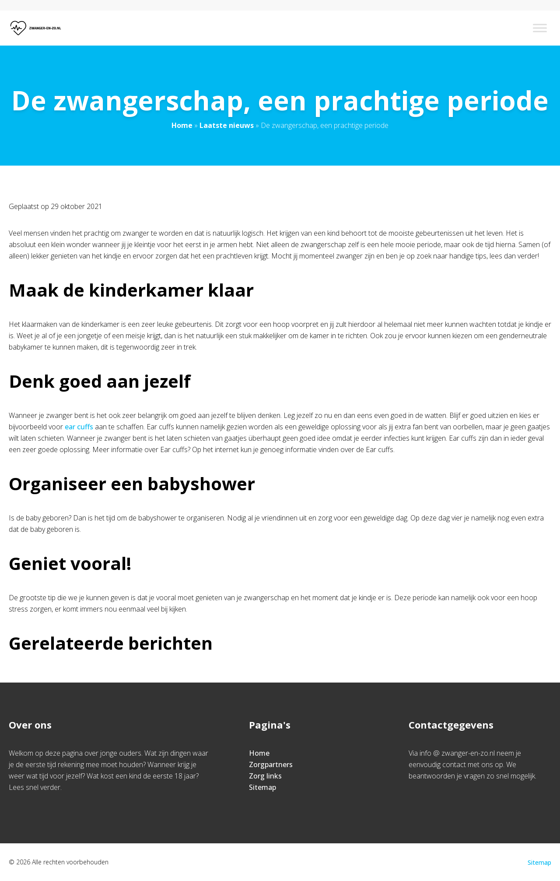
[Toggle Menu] (540, 28)
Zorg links (265, 776)
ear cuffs (79, 427)
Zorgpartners (271, 764)
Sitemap (262, 787)
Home (182, 125)
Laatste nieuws (227, 125)
